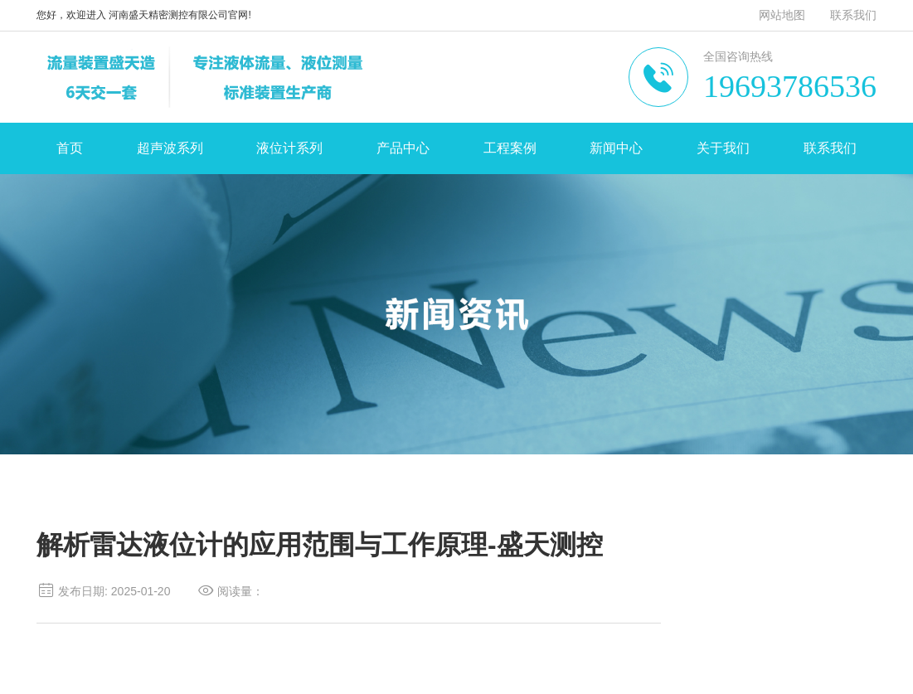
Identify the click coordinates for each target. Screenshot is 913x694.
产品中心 (403, 148)
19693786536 (790, 86)
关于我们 (723, 148)
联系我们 (853, 15)
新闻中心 (616, 148)
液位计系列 (289, 148)
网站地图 (782, 15)
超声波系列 (170, 148)
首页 (69, 148)
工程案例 (510, 148)
